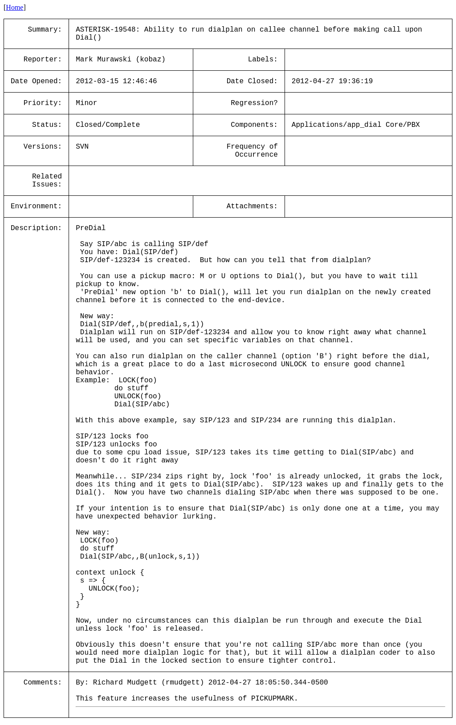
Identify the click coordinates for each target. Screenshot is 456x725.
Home (14, 7)
